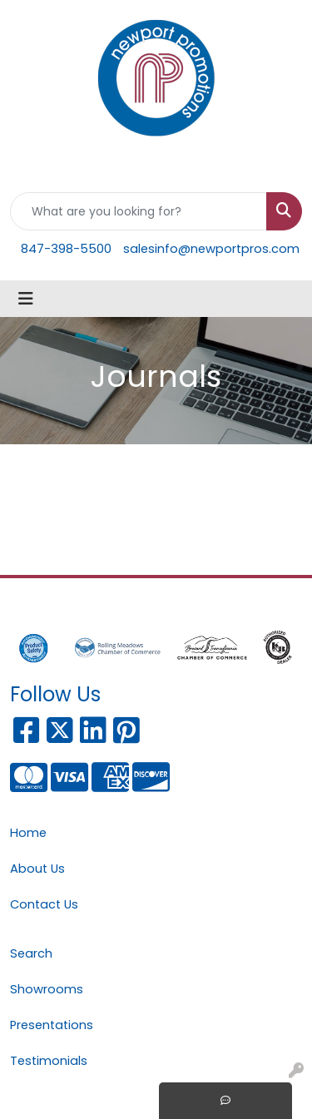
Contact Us (44, 904)
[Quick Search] (138, 211)
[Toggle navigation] (25, 298)
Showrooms (46, 989)
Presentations (51, 1025)
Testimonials (48, 1060)
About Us (37, 868)
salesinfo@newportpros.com (211, 248)
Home (28, 832)
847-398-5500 (66, 248)
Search (31, 953)
